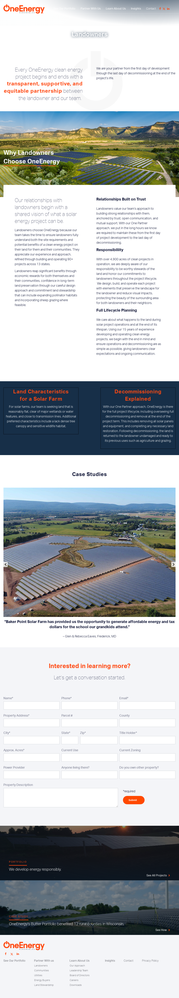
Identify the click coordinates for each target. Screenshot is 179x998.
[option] (89, 564)
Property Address (16, 715)
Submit (133, 800)
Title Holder (128, 733)
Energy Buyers (42, 980)
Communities (41, 970)
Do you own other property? (139, 767)
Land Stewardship (44, 985)
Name (8, 698)
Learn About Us (116, 8)
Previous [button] (5, 564)
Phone (66, 698)
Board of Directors (79, 975)
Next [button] (173, 564)
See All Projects (156, 875)
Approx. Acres (13, 750)
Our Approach (77, 966)
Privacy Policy (150, 960)
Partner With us (44, 960)
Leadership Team (79, 970)
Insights (136, 8)
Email (123, 698)
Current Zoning (130, 750)
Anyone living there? (75, 767)
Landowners (41, 966)
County (124, 715)
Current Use (69, 750)
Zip (83, 733)
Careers (74, 980)
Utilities (38, 975)
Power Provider (14, 767)
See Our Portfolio (64, 8)
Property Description (18, 785)
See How (161, 930)
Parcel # (67, 715)
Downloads (76, 985)
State (65, 733)
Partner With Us (91, 8)
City (6, 733)
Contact (151, 8)
